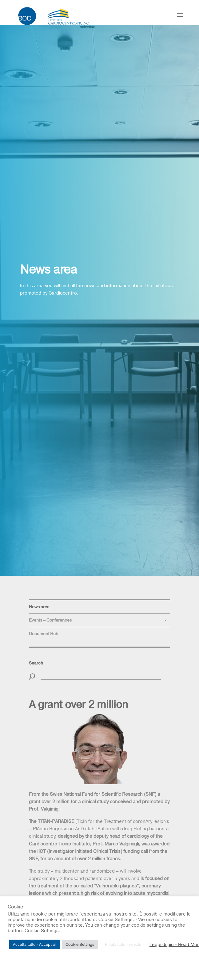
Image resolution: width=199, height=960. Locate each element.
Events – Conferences (50, 620)
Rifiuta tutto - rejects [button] (123, 944)
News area (39, 607)
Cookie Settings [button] (80, 944)
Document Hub (43, 633)
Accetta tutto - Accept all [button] (35, 944)
